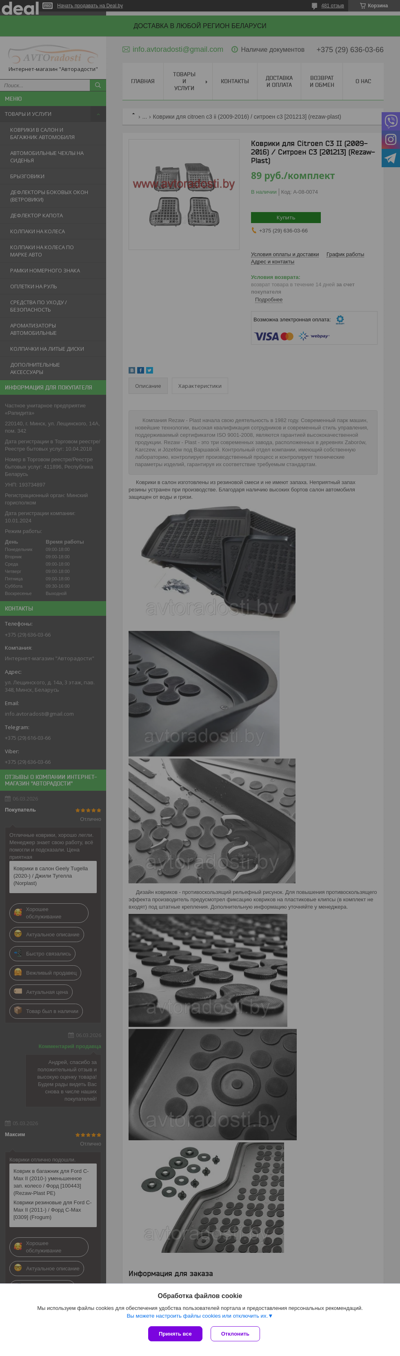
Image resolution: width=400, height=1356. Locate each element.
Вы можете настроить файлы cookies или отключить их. (197, 1316)
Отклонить (235, 1334)
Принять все (175, 1334)
